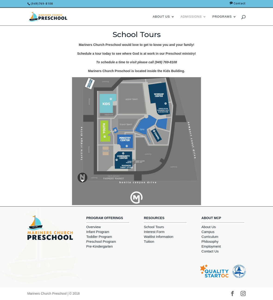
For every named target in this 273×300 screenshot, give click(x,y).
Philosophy (209, 241)
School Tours (154, 227)
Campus (207, 232)
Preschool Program (101, 241)
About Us (161, 16)
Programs (222, 16)
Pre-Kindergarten (99, 246)
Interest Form (154, 232)
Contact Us (210, 251)
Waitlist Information (158, 237)
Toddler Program (99, 237)
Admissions (191, 16)
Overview (93, 227)
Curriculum (209, 237)
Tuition (149, 241)
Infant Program (97, 232)
